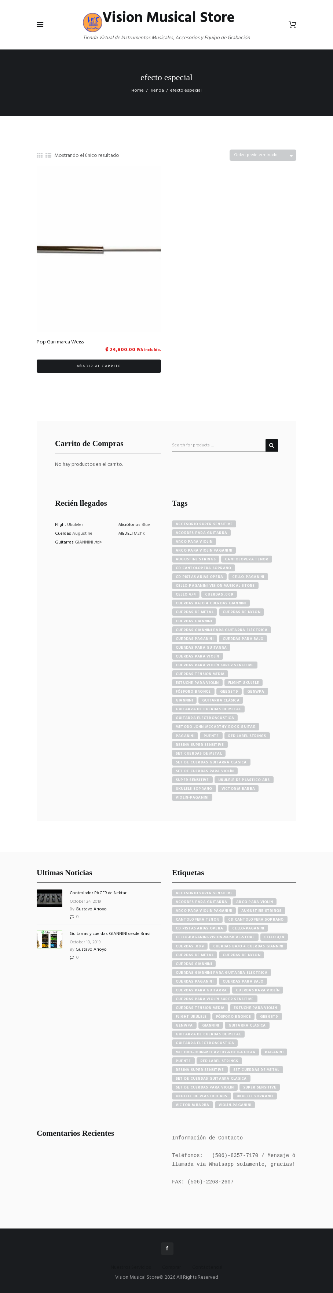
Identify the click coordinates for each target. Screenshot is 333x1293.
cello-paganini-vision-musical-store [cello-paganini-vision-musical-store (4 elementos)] (215, 937)
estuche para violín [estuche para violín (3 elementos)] (255, 1008)
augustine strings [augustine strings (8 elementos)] (261, 911)
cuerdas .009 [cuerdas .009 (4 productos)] (219, 594)
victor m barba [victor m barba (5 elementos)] (192, 1105)
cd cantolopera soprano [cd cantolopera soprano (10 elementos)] (256, 919)
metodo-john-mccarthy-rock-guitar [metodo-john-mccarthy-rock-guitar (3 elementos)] (216, 1052)
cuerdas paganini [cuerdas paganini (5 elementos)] (194, 981)
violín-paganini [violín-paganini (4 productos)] (192, 797)
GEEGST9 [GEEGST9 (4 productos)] (229, 692)
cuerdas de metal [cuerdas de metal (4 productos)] (194, 612)
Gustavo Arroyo (91, 909)
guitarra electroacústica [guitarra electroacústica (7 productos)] (205, 718)
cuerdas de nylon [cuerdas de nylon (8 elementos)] (241, 955)
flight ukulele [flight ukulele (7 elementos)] (191, 1017)
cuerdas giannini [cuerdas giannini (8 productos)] (194, 621)
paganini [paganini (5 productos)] (185, 736)
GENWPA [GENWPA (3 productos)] (255, 692)
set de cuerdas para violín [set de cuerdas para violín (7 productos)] (205, 771)
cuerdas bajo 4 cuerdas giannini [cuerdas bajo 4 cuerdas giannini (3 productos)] (211, 603)
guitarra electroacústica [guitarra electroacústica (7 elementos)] (205, 1043)
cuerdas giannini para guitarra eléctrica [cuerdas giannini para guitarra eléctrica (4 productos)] (221, 630)
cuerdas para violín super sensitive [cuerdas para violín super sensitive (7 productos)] (215, 665)
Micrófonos (130, 524)
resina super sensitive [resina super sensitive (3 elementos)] (200, 1070)
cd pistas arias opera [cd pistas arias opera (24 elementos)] (199, 928)
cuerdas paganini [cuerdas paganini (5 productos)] (194, 639)
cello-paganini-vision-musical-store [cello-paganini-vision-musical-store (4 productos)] (215, 586)
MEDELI (126, 533)
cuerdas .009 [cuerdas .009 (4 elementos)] (190, 946)
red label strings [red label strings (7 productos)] (247, 736)
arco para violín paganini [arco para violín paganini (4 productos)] (204, 550)
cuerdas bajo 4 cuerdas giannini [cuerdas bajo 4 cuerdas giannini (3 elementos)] (248, 946)
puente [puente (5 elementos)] (183, 1061)
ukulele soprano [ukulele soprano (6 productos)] (194, 789)
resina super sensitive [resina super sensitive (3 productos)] (200, 745)
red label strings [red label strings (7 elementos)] (219, 1061)
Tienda (157, 90)
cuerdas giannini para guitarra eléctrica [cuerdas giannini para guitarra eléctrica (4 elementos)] (221, 973)
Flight (61, 524)
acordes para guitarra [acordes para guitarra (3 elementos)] (201, 902)
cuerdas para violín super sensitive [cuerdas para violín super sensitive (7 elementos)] (215, 999)
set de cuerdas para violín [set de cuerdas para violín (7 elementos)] (205, 1087)
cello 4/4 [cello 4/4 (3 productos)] (186, 594)
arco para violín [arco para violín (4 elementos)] (254, 902)
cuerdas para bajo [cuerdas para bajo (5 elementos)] (243, 981)
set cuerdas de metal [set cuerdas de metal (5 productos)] (199, 753)
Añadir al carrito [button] (99, 366)
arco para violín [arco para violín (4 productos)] (194, 542)
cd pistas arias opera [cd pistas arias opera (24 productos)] (199, 577)
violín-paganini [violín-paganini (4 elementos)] (235, 1105)
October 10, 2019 (85, 942)
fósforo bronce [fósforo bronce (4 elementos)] (233, 1017)
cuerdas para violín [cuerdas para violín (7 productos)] (197, 656)
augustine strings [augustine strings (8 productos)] (196, 559)
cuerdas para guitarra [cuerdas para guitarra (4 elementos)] (201, 990)
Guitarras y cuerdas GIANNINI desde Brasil (110, 933)
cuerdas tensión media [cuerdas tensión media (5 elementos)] (200, 1008)
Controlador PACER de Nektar (98, 893)
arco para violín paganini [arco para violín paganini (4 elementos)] (204, 911)
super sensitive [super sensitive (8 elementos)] (260, 1087)
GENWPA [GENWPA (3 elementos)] (184, 1025)
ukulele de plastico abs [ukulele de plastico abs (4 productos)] (244, 780)
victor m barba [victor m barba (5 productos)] (238, 789)
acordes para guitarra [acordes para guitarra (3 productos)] (201, 533)
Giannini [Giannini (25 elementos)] (210, 1025)
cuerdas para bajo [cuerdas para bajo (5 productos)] (243, 639)
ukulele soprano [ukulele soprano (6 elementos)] (255, 1096)
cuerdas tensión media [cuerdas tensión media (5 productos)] (200, 674)
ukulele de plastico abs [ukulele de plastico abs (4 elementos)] (201, 1096)
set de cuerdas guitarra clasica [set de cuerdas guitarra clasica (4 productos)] (211, 762)
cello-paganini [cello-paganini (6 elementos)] (248, 928)
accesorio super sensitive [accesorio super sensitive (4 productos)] (204, 524)
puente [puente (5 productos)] (211, 736)
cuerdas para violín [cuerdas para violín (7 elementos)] (257, 990)
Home (137, 90)
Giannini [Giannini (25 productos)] (184, 700)
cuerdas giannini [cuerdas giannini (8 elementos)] (194, 964)
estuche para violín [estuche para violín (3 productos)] (197, 683)
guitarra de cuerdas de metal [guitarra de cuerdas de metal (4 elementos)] (208, 1034)
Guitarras (65, 542)
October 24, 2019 (85, 901)
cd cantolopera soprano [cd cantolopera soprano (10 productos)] (203, 568)
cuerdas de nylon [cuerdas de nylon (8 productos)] (241, 612)
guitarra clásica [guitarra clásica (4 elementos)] (247, 1025)
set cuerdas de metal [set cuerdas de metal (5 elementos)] (256, 1070)
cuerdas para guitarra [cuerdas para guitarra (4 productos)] (201, 648)
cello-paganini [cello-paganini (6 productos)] (248, 577)
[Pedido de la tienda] (263, 155)
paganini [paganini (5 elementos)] (274, 1052)
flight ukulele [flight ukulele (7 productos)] (243, 683)
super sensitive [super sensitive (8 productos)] (192, 780)
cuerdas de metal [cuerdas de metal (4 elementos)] (194, 955)
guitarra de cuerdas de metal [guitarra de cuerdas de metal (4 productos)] (208, 709)
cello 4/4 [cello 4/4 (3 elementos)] (274, 937)
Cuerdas (63, 533)
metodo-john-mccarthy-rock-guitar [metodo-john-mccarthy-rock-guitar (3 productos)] (216, 727)
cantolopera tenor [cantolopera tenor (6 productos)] (246, 559)
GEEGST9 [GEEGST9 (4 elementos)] (269, 1017)
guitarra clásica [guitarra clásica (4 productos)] (220, 700)
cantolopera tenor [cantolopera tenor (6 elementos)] (197, 919)
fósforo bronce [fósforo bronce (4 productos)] (193, 692)
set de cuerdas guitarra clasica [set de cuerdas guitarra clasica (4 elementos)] (211, 1079)
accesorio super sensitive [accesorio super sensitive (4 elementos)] (204, 893)
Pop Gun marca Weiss (60, 342)
